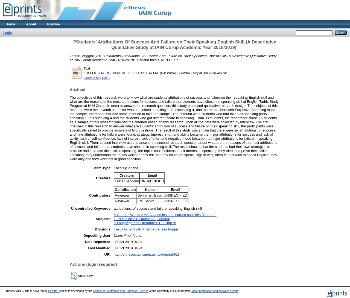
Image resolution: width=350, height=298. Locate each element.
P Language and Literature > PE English (145, 223)
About (31, 24)
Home (10, 24)
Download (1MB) (97, 78)
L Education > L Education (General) (142, 219)
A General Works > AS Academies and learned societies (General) (165, 215)
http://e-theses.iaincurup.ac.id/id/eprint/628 (147, 254)
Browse (53, 24)
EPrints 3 (54, 291)
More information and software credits (214, 291)
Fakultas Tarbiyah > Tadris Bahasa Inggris (146, 229)
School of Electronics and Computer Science (121, 291)
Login (7, 33)
